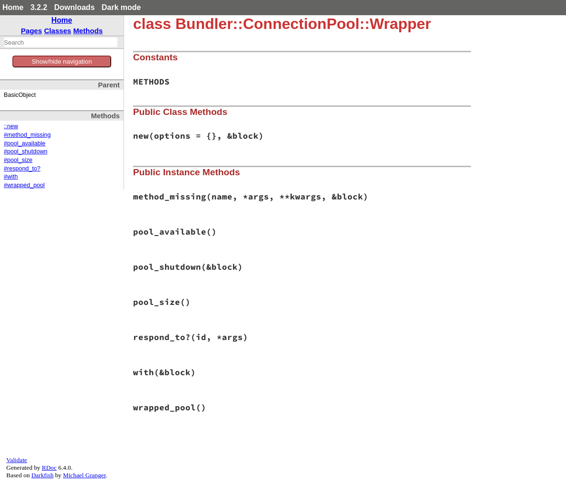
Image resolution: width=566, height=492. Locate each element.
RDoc (49, 467)
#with (11, 176)
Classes (57, 31)
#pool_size (18, 160)
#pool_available (25, 143)
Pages (31, 31)
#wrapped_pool (24, 185)
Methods (88, 31)
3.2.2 (39, 7)
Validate (16, 460)
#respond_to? (22, 168)
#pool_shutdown (26, 151)
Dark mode (121, 7)
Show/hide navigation (62, 61)
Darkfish (42, 475)
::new (11, 126)
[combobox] (60, 42)
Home (12, 7)
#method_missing (27, 135)
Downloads (74, 7)
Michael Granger (84, 475)
